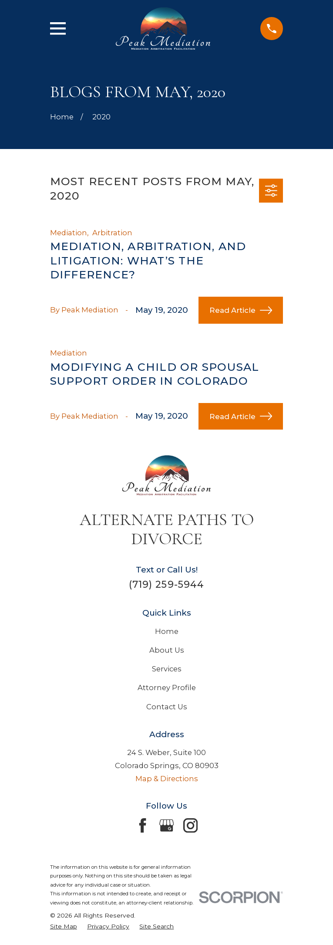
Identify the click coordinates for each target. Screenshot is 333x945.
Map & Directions (166, 778)
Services (167, 668)
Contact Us (166, 706)
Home (166, 631)
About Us (166, 650)
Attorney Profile (167, 687)
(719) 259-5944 (166, 584)
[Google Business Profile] (166, 825)
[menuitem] (63, 926)
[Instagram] (190, 825)
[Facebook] (142, 825)
